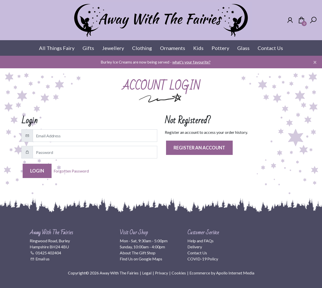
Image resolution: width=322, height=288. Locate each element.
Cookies (179, 272)
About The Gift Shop (137, 252)
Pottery (220, 48)
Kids (198, 48)
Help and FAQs (200, 240)
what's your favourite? (191, 62)
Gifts (88, 48)
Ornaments (172, 48)
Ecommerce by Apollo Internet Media (221, 272)
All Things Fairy (56, 48)
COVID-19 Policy (202, 258)
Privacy (161, 272)
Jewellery (113, 48)
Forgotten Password (71, 170)
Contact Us (270, 48)
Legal (146, 272)
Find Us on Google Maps (141, 258)
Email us (42, 258)
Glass (243, 48)
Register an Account (199, 147)
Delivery (194, 246)
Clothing (142, 48)
